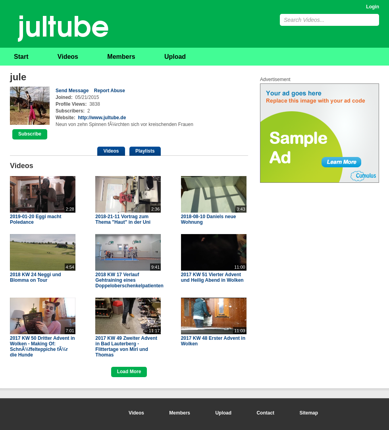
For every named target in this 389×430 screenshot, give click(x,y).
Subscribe (29, 134)
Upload (175, 56)
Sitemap (308, 413)
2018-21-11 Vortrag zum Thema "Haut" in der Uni (122, 219)
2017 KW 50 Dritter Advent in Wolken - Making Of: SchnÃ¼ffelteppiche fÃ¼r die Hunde (42, 346)
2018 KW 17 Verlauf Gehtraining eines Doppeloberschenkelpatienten (129, 280)
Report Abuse (109, 90)
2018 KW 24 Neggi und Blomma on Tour (35, 277)
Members (121, 56)
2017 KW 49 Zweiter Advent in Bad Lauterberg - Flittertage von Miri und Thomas (126, 346)
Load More (129, 371)
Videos (68, 56)
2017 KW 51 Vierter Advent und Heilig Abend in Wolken (212, 277)
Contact (265, 413)
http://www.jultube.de (102, 117)
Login (372, 7)
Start (21, 56)
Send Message (72, 90)
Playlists (145, 151)
